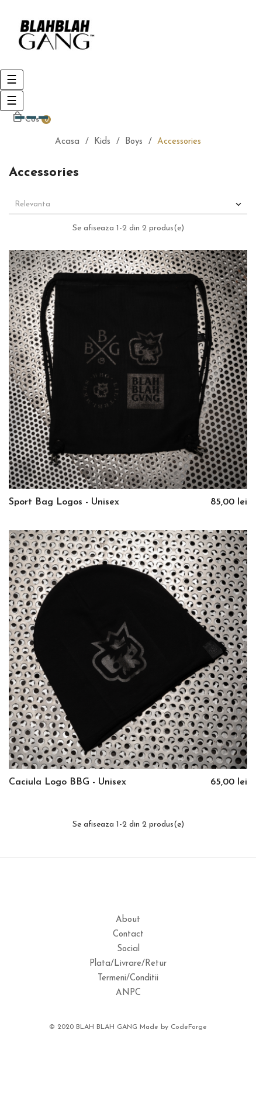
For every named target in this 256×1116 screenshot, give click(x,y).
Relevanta (129, 204)
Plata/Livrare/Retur (128, 963)
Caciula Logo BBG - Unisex (67, 782)
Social (128, 949)
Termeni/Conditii (128, 978)
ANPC (128, 993)
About (128, 919)
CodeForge (189, 1027)
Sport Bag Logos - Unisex (64, 502)
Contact (128, 934)
